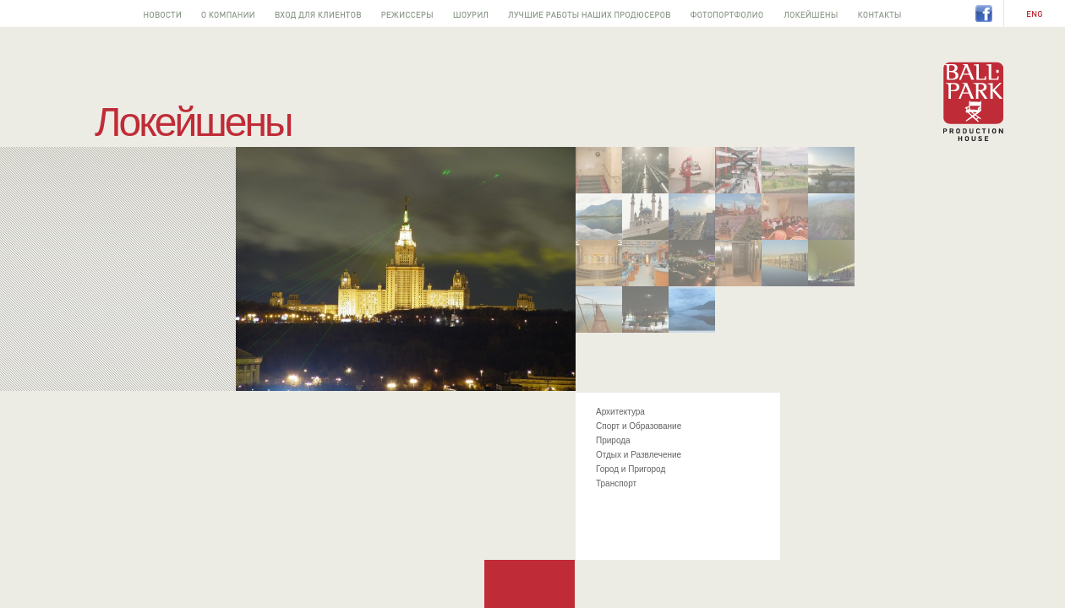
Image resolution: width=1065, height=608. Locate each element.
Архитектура (620, 411)
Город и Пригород (630, 469)
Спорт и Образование (638, 426)
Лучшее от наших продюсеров (589, 13)
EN (1034, 14)
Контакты (879, 13)
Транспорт (616, 483)
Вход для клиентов (318, 13)
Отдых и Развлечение (638, 454)
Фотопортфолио (726, 13)
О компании (228, 13)
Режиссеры (407, 13)
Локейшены (810, 13)
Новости (162, 13)
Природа (613, 440)
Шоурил (470, 13)
